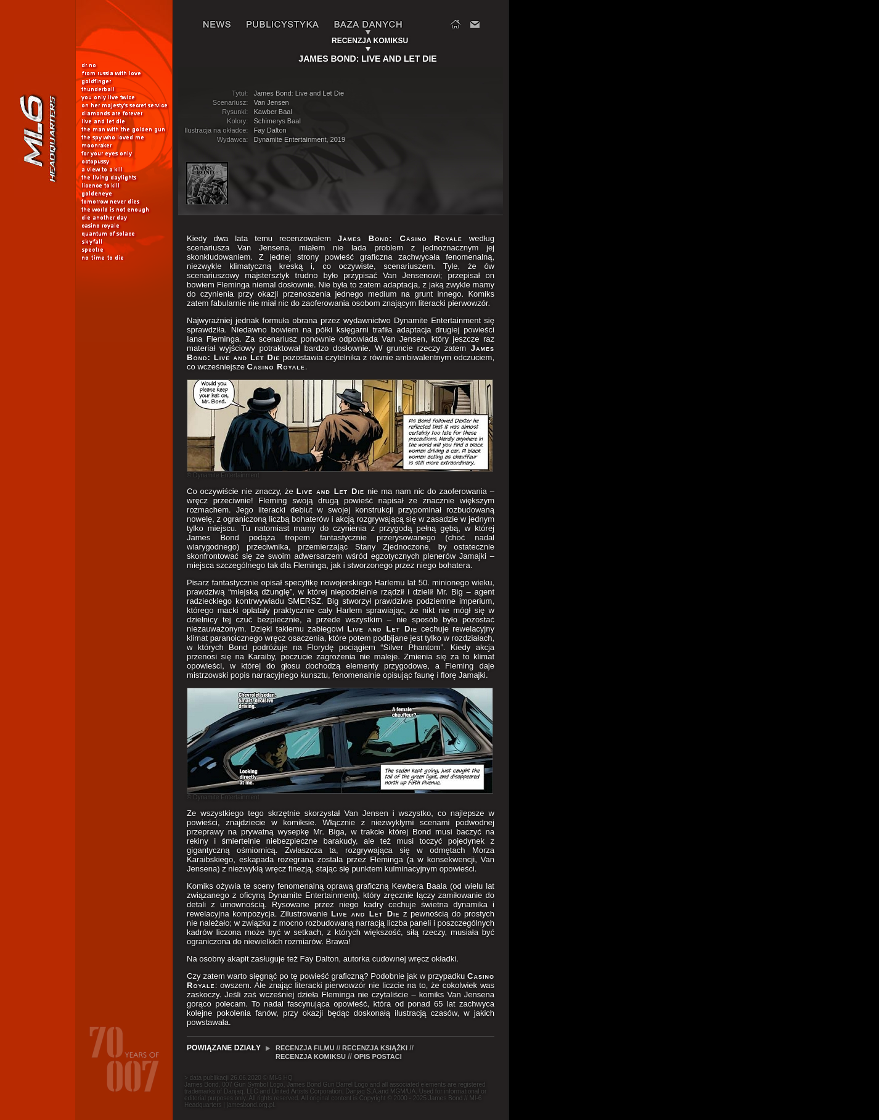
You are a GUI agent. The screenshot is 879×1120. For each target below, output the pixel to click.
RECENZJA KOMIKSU (311, 1056)
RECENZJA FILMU (306, 1048)
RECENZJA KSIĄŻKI (374, 1048)
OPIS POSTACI (377, 1056)
